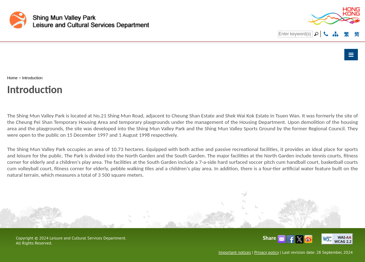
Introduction (32, 78)
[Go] (317, 34)
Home (12, 78)
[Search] (295, 34)
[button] (182, 56)
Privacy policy (266, 252)
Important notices (235, 252)
